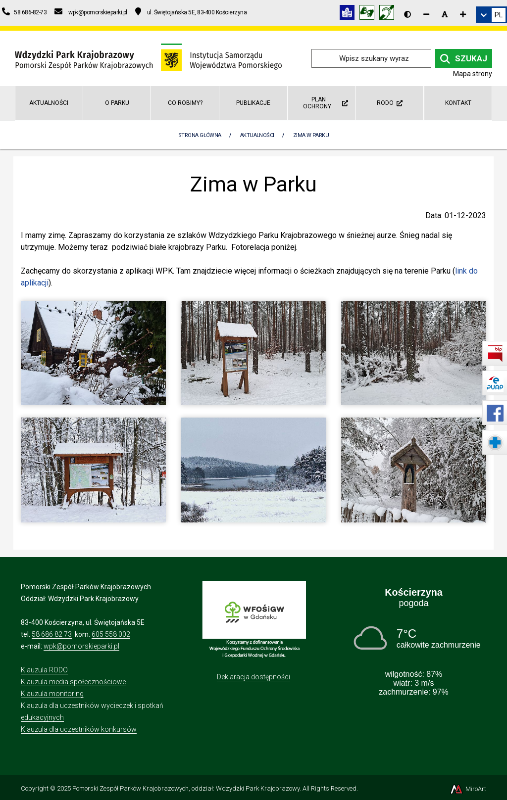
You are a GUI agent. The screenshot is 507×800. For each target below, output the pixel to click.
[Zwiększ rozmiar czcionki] (463, 14)
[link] (491, 14)
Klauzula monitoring (52, 694)
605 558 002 (111, 634)
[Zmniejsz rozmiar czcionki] (426, 14)
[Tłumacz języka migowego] (369, 14)
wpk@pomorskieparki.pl (81, 646)
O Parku (117, 102)
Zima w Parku (311, 135)
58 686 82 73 (52, 634)
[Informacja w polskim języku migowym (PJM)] (389, 14)
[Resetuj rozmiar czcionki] (445, 14)
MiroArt (467, 789)
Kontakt (458, 102)
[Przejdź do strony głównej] (148, 57)
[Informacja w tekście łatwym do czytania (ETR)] (349, 14)
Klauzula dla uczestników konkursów (79, 729)
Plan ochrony (325, 102)
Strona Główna (199, 135)
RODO (390, 102)
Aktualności (48, 102)
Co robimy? (185, 102)
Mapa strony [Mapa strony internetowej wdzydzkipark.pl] (472, 74)
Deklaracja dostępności (253, 677)
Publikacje (253, 102)
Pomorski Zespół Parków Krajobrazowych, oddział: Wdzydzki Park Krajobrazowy (186, 788)
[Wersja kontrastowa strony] (407, 14)
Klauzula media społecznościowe (73, 682)
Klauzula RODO (44, 670)
